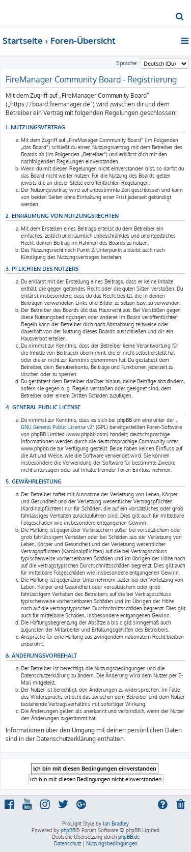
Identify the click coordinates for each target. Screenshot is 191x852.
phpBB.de (129, 837)
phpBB (68, 830)
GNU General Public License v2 (56, 427)
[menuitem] (180, 17)
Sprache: (127, 63)
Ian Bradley (116, 823)
